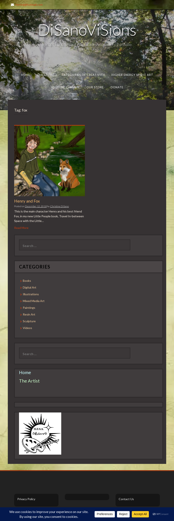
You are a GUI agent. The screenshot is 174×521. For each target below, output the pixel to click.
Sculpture (29, 321)
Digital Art (29, 287)
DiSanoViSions (87, 29)
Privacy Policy (26, 499)
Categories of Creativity (83, 75)
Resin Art (29, 314)
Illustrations (31, 294)
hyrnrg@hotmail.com (29, 4)
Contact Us (126, 499)
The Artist (46, 75)
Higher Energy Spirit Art (132, 75)
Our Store (95, 87)
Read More (21, 228)
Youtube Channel (65, 87)
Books (27, 280)
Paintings (29, 307)
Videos (27, 328)
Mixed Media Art (34, 301)
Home (25, 75)
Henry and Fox (27, 201)
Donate (116, 87)
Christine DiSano (59, 206)
